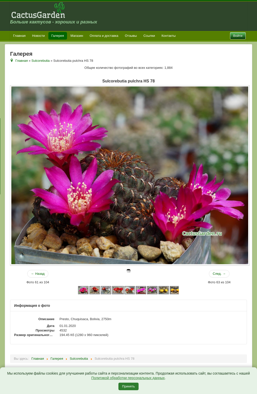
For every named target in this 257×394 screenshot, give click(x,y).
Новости (38, 36)
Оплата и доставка (104, 36)
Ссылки (149, 36)
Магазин (77, 36)
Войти (237, 36)
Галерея (57, 36)
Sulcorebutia (40, 61)
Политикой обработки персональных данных (128, 378)
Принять (128, 386)
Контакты (169, 36)
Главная (19, 36)
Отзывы (131, 36)
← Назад (38, 274)
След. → (219, 274)
